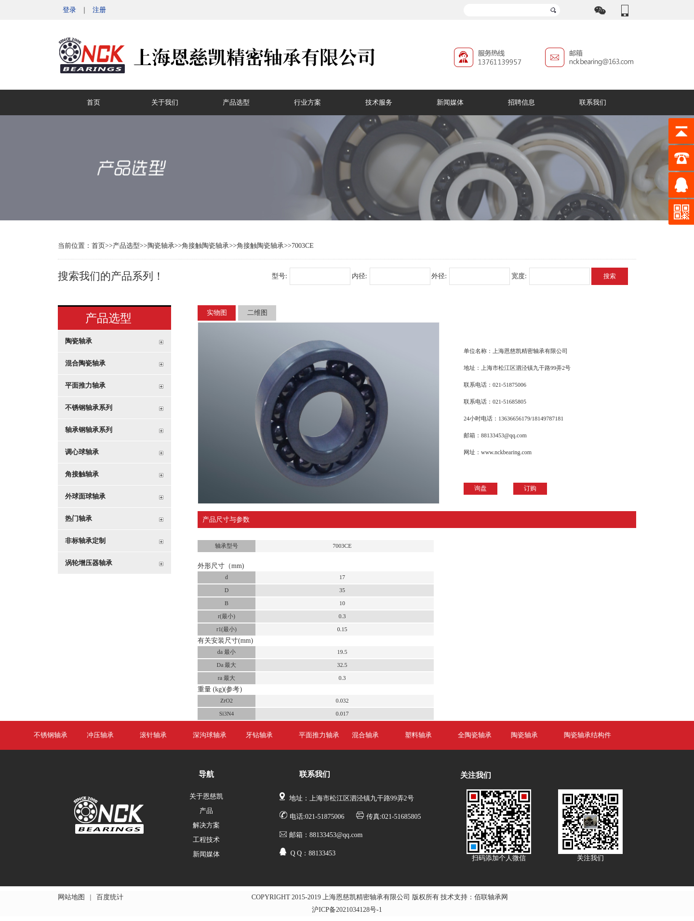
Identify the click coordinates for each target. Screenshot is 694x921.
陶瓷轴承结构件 (587, 735)
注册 (99, 10)
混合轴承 (365, 735)
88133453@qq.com (504, 435)
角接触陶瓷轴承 (205, 245)
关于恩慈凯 (206, 796)
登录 (69, 10)
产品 (206, 810)
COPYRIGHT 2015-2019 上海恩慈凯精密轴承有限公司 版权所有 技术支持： (363, 897)
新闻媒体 (450, 102)
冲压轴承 (100, 735)
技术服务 (378, 102)
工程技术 (206, 839)
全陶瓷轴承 (475, 735)
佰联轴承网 (491, 897)
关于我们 (164, 102)
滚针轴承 (153, 735)
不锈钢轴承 (50, 735)
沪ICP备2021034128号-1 (347, 909)
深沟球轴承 (210, 735)
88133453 (321, 853)
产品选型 (236, 102)
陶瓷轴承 (160, 245)
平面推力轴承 (319, 735)
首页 (93, 102)
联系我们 (592, 102)
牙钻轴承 (259, 735)
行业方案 (307, 102)
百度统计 (109, 897)
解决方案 (206, 825)
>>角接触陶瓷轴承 (256, 245)
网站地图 (71, 897)
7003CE (303, 245)
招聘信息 (521, 102)
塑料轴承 (418, 735)
